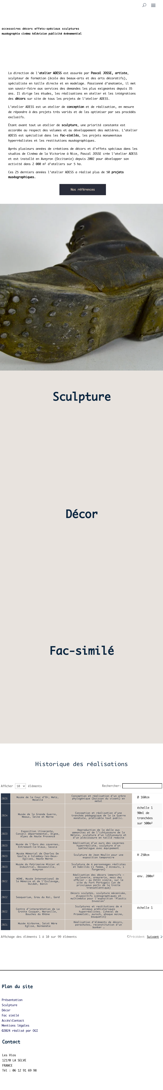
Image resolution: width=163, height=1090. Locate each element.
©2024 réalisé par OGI (20, 1031)
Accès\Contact (13, 1020)
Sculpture (9, 1005)
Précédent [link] (137, 937)
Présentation (12, 1000)
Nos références (83, 189)
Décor (6, 1010)
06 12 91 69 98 (24, 1070)
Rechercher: (132, 786)
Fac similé (10, 1015)
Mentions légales (15, 1025)
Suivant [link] (153, 937)
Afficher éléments (21, 786)
